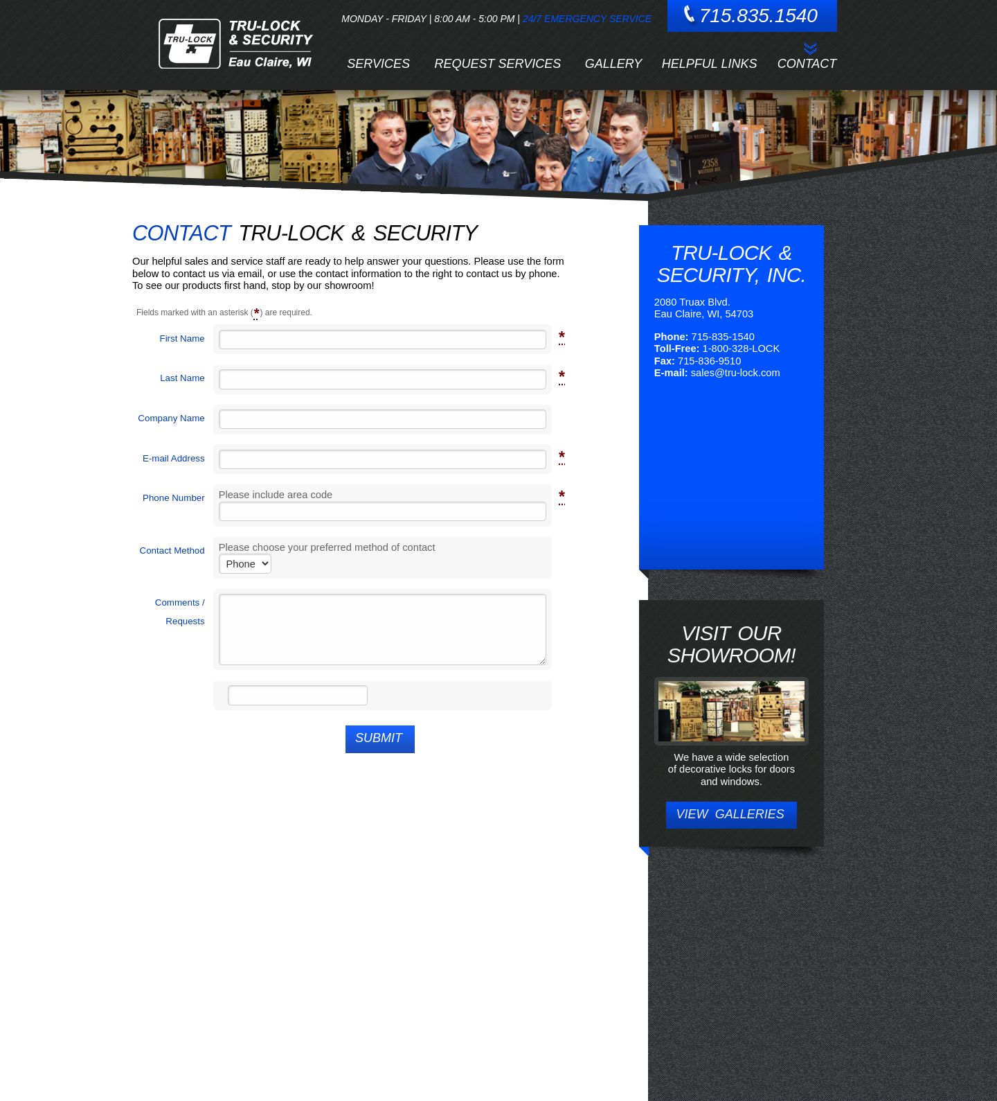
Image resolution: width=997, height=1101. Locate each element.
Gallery (613, 64)
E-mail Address (174, 458)
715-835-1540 (723, 336)
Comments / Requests (180, 611)
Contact (807, 64)
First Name (181, 338)
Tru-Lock (235, 44)
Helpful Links (709, 64)
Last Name (182, 377)
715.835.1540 (758, 15)
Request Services (498, 64)
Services (378, 64)
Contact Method (172, 550)
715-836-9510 (709, 361)
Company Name (171, 418)
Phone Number (174, 497)
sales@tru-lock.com (735, 372)
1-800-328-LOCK (741, 348)
